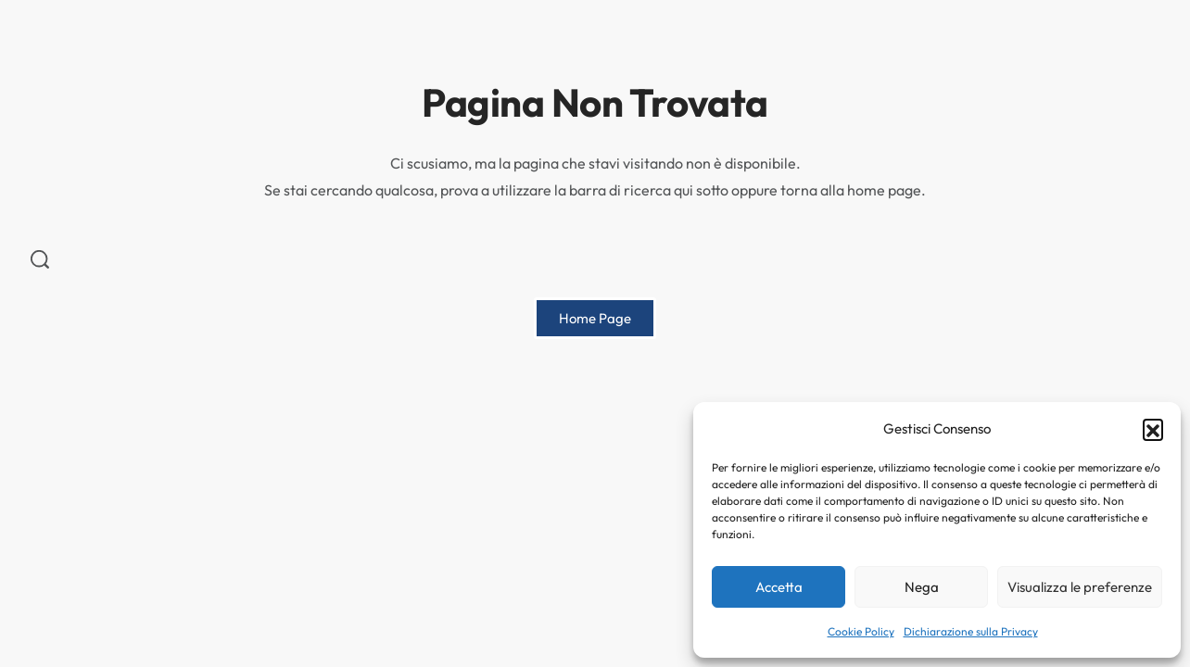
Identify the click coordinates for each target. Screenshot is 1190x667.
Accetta (779, 587)
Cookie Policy (861, 631)
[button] (1153, 429)
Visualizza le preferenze (1079, 587)
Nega (922, 587)
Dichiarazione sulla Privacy (971, 631)
